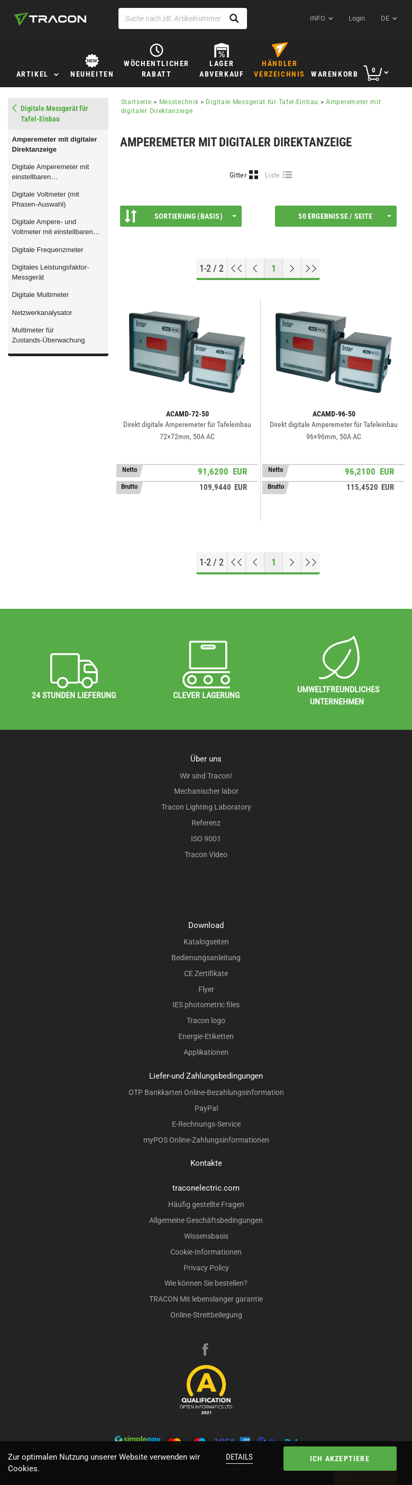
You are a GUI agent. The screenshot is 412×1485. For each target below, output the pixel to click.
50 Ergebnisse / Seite (344, 216)
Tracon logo (206, 1020)
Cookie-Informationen (206, 1252)
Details (239, 1457)
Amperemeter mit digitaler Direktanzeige (54, 144)
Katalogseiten (206, 942)
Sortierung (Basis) (180, 216)
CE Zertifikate (206, 973)
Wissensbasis (206, 1236)
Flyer (206, 989)
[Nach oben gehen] (236, 268)
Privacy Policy (206, 1268)
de (385, 18)
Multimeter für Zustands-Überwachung (48, 335)
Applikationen (206, 1052)
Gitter (238, 175)
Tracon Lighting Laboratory (206, 807)
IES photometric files (206, 1004)
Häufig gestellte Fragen (206, 1204)
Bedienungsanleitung (206, 957)
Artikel (32, 74)
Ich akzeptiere (340, 1458)
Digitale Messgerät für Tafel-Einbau (262, 102)
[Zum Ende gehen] (310, 268)
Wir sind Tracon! (206, 776)
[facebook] (205, 1351)
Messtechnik (179, 102)
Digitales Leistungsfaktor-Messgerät (50, 272)
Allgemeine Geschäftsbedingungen (206, 1220)
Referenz (206, 823)
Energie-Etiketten (206, 1036)
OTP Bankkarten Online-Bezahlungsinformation (206, 1092)
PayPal (206, 1108)
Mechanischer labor (206, 791)
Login (357, 18)
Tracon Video (206, 854)
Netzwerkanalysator (42, 313)
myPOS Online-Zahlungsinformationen (206, 1140)
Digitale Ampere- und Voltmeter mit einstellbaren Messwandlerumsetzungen (53, 227)
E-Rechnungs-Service (206, 1124)
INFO (317, 18)
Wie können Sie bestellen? (206, 1283)
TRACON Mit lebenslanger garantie (206, 1299)
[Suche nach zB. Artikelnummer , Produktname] (183, 18)
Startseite (136, 102)
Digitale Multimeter (40, 295)
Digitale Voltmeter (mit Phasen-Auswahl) (45, 199)
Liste (272, 175)
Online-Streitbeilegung (206, 1315)
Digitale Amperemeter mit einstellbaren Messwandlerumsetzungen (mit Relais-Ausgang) (53, 172)
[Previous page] (255, 268)
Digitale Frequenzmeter (48, 250)
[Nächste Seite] (292, 268)
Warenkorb (334, 74)
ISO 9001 (206, 838)
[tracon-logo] (50, 19)
